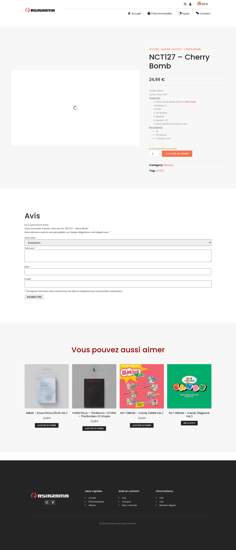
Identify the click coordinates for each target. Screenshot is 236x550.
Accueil (154, 49)
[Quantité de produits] (154, 154)
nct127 (160, 171)
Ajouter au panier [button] (46, 425)
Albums (165, 49)
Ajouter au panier (177, 153)
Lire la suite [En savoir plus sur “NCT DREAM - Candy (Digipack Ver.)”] (189, 423)
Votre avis (30, 248)
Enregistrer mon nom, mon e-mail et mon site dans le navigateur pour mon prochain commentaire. (75, 291)
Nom (27, 267)
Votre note (31, 238)
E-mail (28, 279)
